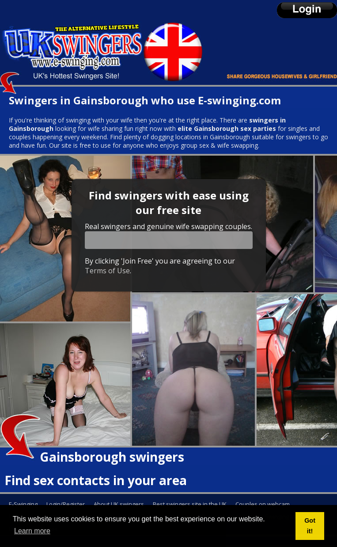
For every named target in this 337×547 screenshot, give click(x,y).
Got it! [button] (309, 526)
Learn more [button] (32, 531)
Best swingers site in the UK (190, 504)
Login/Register (65, 504)
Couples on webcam (262, 504)
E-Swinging (23, 504)
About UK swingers (119, 504)
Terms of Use (107, 270)
